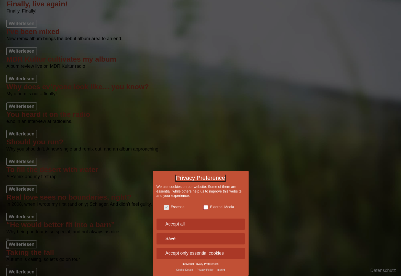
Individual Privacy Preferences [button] (200, 262)
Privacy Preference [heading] (200, 176)
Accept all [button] (175, 222)
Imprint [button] (221, 268)
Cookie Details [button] (185, 268)
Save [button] (170, 236)
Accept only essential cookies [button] (194, 251)
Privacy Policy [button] (205, 268)
